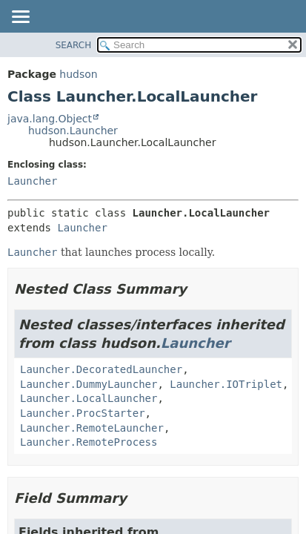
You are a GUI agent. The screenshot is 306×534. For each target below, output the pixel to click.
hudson (78, 74)
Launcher (32, 181)
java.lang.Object (49, 119)
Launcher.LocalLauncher (88, 398)
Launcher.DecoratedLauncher (101, 369)
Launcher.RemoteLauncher (92, 428)
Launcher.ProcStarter (82, 413)
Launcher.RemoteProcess (88, 442)
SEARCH (74, 45)
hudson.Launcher (73, 130)
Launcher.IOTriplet (226, 384)
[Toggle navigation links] (20, 17)
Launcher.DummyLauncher (88, 384)
